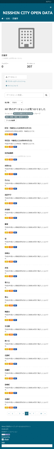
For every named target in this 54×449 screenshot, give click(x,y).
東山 (6, 297)
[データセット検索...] (24, 95)
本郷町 (7, 399)
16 (41, 413)
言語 (3, 442)
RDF (15, 134)
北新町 (7, 355)
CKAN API (5, 429)
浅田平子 (8, 195)
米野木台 (8, 166)
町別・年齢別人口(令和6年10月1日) (18, 128)
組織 (8, 18)
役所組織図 (9, 153)
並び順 (7, 102)
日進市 (15, 18)
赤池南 (7, 209)
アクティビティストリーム (15, 81)
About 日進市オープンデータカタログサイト (16, 426)
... (16, 413)
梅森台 (7, 312)
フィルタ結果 (10, 120)
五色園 (7, 326)
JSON (10, 134)
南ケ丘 (7, 341)
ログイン (48, 1)
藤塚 (6, 224)
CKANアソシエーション (9, 432)
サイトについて (12, 86)
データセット (11, 77)
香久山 (7, 282)
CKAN (5, 439)
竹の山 (7, 180)
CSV (6, 134)
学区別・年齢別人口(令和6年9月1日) (18, 140)
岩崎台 (7, 253)
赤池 (6, 268)
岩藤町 (7, 370)
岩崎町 (7, 385)
